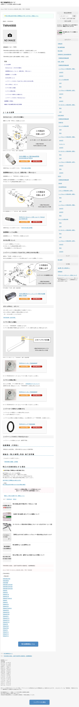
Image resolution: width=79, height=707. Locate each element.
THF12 (14, 499)
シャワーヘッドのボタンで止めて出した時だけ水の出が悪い (19, 81)
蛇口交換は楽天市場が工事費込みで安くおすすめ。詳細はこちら (22, 15)
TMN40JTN (6, 604)
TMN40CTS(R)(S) (7, 598)
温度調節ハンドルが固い (11, 74)
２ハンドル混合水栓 (64, 79)
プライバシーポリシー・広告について (67, 275)
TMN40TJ (5, 630)
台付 (60, 83)
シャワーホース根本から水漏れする (13, 94)
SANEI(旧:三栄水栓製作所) (64, 54)
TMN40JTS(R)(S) (7, 608)
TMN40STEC (6, 614)
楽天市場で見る (36, 161)
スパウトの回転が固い (10, 91)
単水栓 (60, 183)
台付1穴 (61, 76)
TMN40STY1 (6, 618)
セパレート (62, 144)
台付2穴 (61, 72)
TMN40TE (5, 624)
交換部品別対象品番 (64, 58)
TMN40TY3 (6, 634)
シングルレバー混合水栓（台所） (67, 90)
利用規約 (60, 271)
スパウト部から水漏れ (10, 87)
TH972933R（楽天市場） (9, 317)
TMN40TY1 (6, 632)
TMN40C (5, 590)
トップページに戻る (40, 702)
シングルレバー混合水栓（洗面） (67, 68)
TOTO (59, 176)
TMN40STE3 (6, 612)
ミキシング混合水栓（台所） (66, 190)
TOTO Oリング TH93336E (27, 424)
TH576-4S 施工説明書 (26, 227)
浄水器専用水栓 (62, 187)
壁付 (60, 86)
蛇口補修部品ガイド (8, 2)
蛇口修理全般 (61, 47)
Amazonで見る (24, 161)
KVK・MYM (61, 61)
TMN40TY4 (6, 636)
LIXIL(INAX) (61, 115)
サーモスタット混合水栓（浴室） (67, 104)
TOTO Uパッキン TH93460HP (28, 363)
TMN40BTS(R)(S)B (8, 588)
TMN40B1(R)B (6, 578)
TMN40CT (5, 592)
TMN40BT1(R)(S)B (7, 584)
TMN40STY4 (6, 622)
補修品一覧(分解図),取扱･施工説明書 (13, 104)
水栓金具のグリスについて (32, 383)
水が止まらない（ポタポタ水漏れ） (13, 67)
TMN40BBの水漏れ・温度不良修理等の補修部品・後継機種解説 (18, 656)
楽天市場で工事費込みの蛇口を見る (12, 480)
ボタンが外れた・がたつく (11, 84)
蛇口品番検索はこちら (28, 644)
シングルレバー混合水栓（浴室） (67, 194)
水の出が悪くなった (10, 77)
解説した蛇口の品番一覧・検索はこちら (14, 495)
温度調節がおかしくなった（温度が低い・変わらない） (18, 71)
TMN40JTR (6, 606)
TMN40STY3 (6, 620)
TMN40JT (5, 602)
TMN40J (5, 600)
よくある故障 (7, 64)
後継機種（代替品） (9, 101)
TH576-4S (9, 499)
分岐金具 (60, 43)
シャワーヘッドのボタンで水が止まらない (15, 97)
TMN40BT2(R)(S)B (7, 586)
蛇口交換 (60, 51)
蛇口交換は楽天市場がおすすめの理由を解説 (14, 484)
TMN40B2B (6, 580)
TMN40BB (5, 582)
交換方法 (61, 122)
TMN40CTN (6, 594)
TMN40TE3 (6, 626)
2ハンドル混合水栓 (63, 219)
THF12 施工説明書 (26, 168)
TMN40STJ (6, 616)
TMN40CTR (6, 596)
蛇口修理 (60, 259)
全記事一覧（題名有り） (64, 268)
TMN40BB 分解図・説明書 (11, 461)
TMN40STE (6, 610)
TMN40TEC (6, 628)
